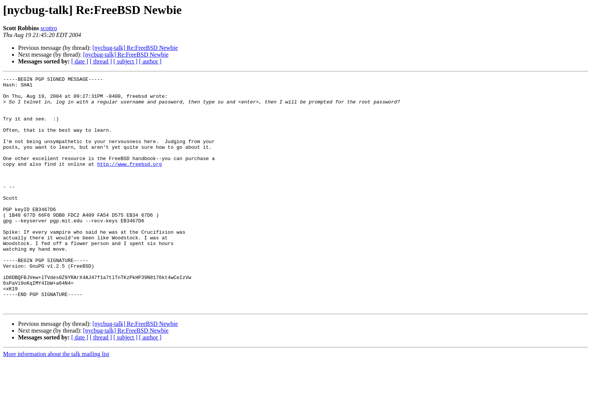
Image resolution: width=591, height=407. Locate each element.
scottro (49, 28)
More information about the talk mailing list (56, 400)
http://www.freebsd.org (129, 182)
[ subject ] (125, 61)
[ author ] (150, 61)
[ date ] (79, 61)
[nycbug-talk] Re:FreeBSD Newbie (135, 48)
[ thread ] (101, 61)
